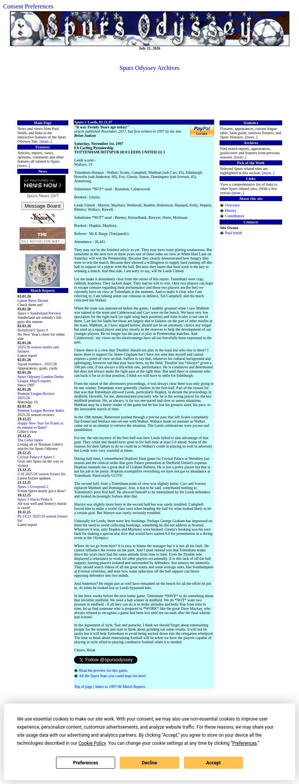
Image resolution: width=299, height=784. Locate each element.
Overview (232, 205)
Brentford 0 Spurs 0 (33, 330)
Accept (213, 763)
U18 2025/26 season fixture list (42, 474)
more (45, 141)
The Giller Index (30, 440)
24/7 (53, 195)
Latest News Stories (33, 300)
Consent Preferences (28, 6)
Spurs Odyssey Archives (149, 68)
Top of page (83, 686)
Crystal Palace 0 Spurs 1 (36, 457)
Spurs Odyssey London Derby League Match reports (41, 379)
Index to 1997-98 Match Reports (120, 686)
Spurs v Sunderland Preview (39, 313)
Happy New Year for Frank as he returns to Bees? (40, 425)
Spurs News (37, 195)
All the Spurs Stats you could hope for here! (112, 676)
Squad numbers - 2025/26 (37, 364)
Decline (149, 763)
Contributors (234, 216)
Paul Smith (233, 233)
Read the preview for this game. (103, 670)
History (230, 210)
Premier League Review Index (41, 410)
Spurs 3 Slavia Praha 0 (35, 499)
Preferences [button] (244, 743)
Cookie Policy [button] (92, 743)
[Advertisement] (149, 95)
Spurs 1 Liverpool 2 (33, 486)
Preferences (85, 763)
